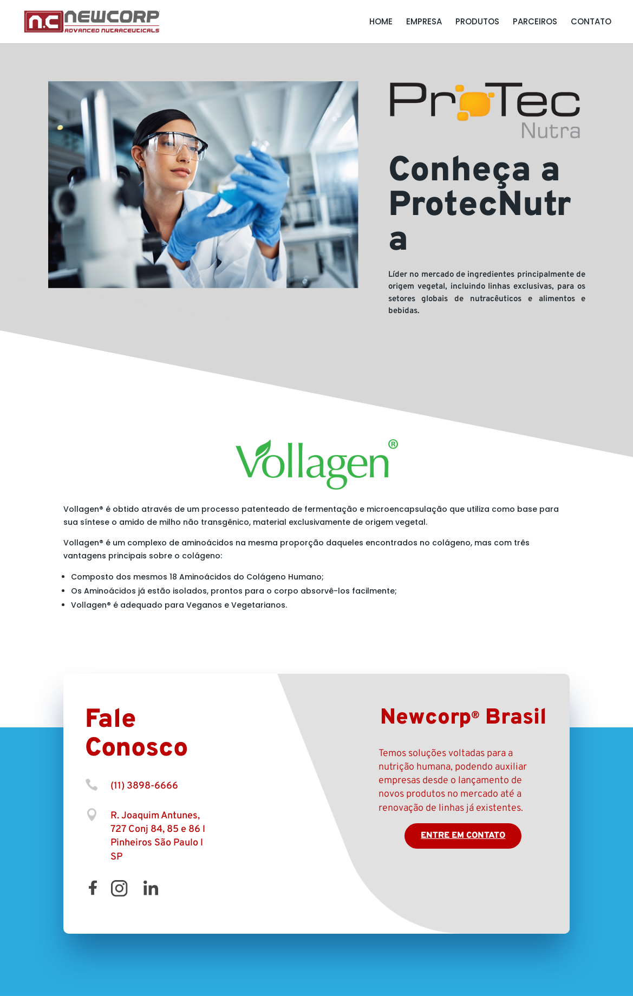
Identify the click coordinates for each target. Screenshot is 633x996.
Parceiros (535, 22)
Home (381, 22)
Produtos (477, 22)
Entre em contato (463, 835)
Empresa (424, 22)
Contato (591, 22)
